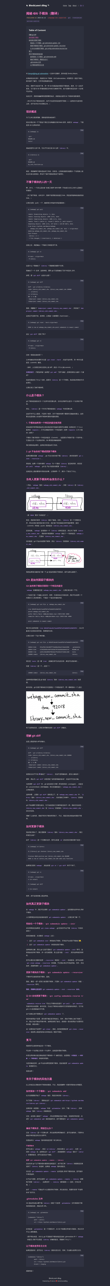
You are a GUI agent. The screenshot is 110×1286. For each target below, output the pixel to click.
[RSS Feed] (48, 5)
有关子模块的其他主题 (36, 60)
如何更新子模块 (33, 43)
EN (81, 5)
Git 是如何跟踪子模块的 (36, 35)
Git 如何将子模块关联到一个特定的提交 (42, 38)
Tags (69, 5)
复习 (30, 57)
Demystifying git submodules (38, 73)
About (74, 5)
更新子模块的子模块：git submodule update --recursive (47, 52)
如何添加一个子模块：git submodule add (43, 63)
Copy (82, 130)
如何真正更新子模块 (35, 46)
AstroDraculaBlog (62, 1281)
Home (65, 5)
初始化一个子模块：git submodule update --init (45, 49)
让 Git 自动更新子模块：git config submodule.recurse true (48, 54)
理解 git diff (32, 41)
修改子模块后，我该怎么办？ (39, 65)
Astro (52, 1281)
